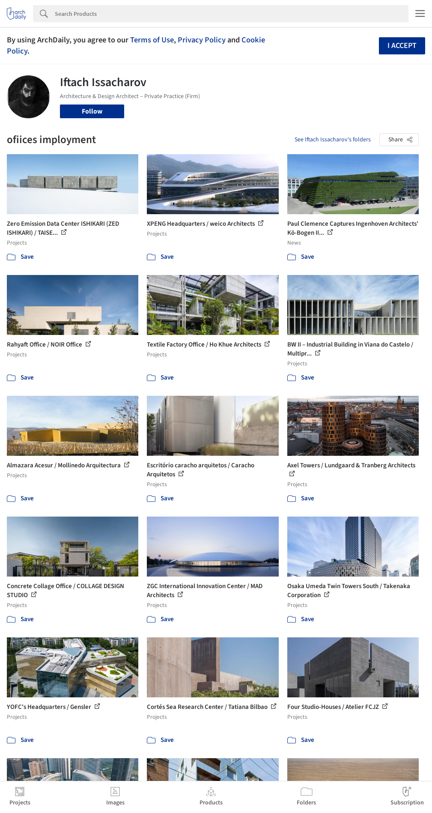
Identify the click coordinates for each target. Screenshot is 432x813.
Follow (92, 111)
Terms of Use (152, 39)
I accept (402, 45)
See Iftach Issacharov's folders (333, 140)
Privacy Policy (202, 39)
